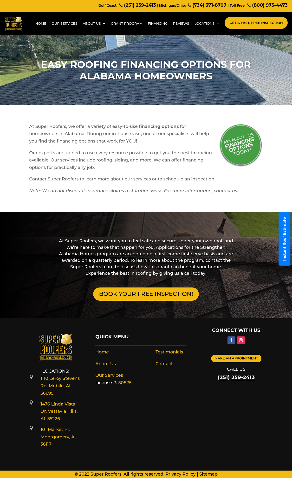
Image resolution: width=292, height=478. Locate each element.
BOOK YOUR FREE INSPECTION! (146, 293)
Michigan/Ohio (172, 5)
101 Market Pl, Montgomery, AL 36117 (58, 437)
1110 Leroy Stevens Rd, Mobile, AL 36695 (60, 386)
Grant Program (127, 23)
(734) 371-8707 (207, 5)
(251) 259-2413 (137, 5)
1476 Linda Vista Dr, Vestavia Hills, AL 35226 (59, 411)
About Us (92, 23)
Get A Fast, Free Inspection (256, 23)
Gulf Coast (107, 5)
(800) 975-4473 (267, 5)
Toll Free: (237, 5)
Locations (205, 23)
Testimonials (169, 352)
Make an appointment (236, 358)
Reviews (181, 23)
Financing (158, 23)
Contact (164, 363)
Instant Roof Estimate (284, 239)
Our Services (64, 23)
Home (40, 23)
